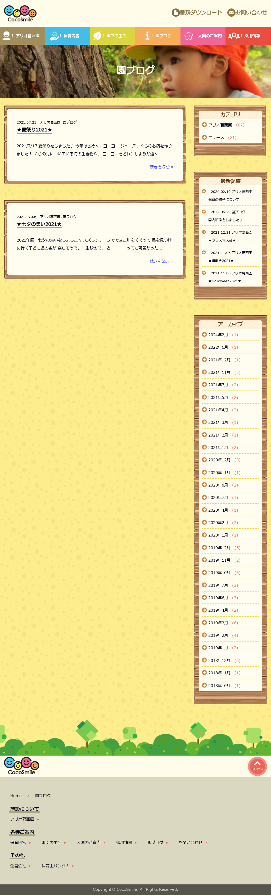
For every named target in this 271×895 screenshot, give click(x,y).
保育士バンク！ (55, 866)
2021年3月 (223, 423)
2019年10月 (224, 573)
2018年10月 (224, 686)
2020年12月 (224, 460)
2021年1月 (223, 448)
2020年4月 (223, 511)
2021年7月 (223, 385)
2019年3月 (223, 623)
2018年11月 (224, 673)
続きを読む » (162, 167)
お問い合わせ (251, 13)
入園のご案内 (89, 843)
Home (16, 796)
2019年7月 (223, 586)
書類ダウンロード (201, 13)
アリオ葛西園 (50, 122)
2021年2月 (223, 435)
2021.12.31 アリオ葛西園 (231, 232)
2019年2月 (223, 636)
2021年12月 (224, 360)
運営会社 (18, 866)
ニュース (222, 138)
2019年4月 (223, 611)
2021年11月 (224, 373)
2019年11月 (224, 561)
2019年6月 (223, 598)
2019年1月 (223, 648)
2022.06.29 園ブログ (228, 212)
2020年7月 (223, 498)
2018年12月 (224, 661)
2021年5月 (223, 398)
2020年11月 (224, 473)
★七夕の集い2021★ (39, 224)
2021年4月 (223, 410)
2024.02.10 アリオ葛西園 (231, 191)
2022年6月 (223, 348)
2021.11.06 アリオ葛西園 (231, 253)
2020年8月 (223, 485)
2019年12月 (224, 548)
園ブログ (70, 122)
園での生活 (51, 843)
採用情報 (124, 843)
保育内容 (18, 843)
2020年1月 (223, 535)
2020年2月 (223, 523)
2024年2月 (223, 335)
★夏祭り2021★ (34, 130)
